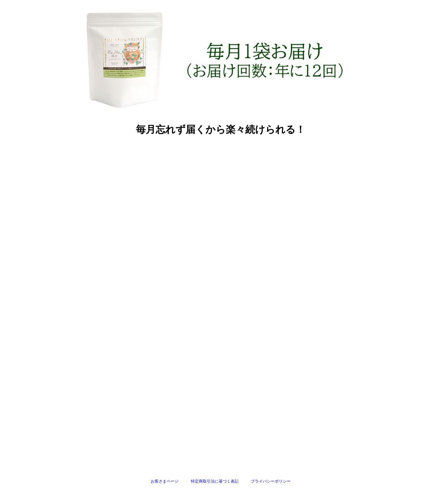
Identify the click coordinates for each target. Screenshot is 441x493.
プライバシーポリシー (271, 481)
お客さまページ (165, 481)
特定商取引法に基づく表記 (215, 481)
